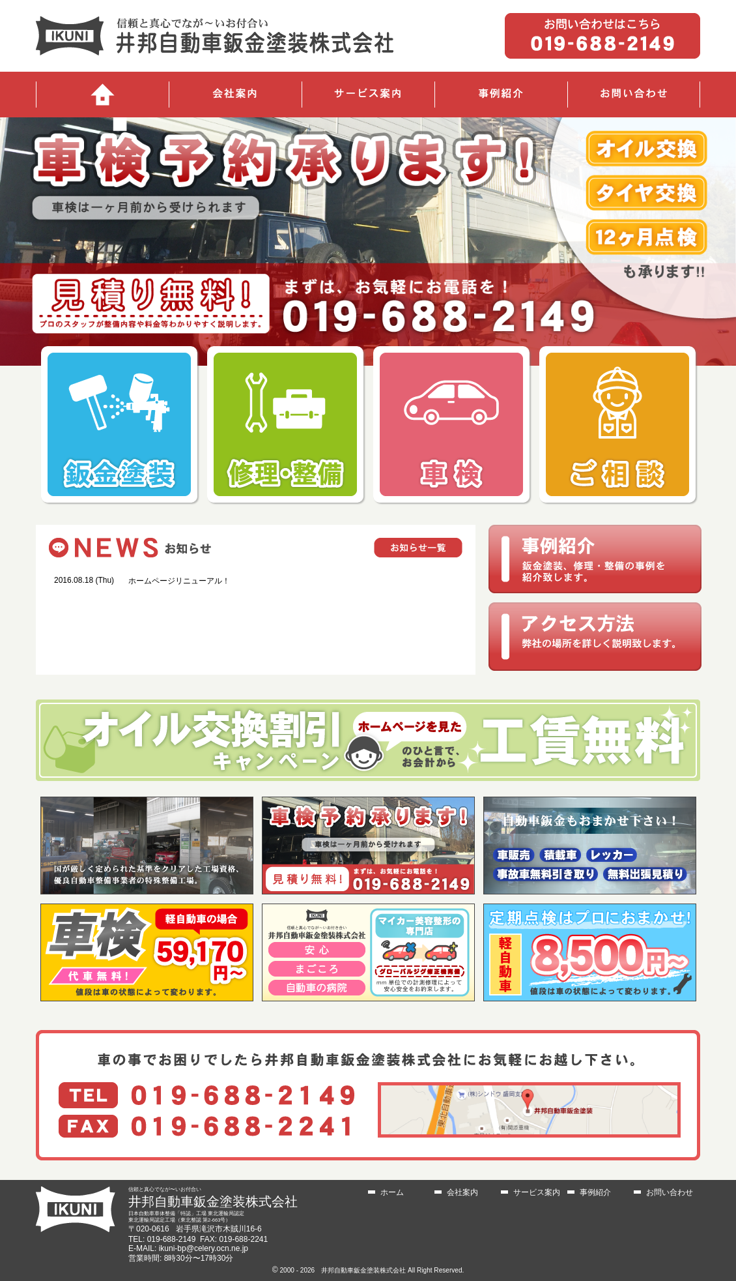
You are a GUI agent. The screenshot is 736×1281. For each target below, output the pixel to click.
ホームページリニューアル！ (179, 580)
